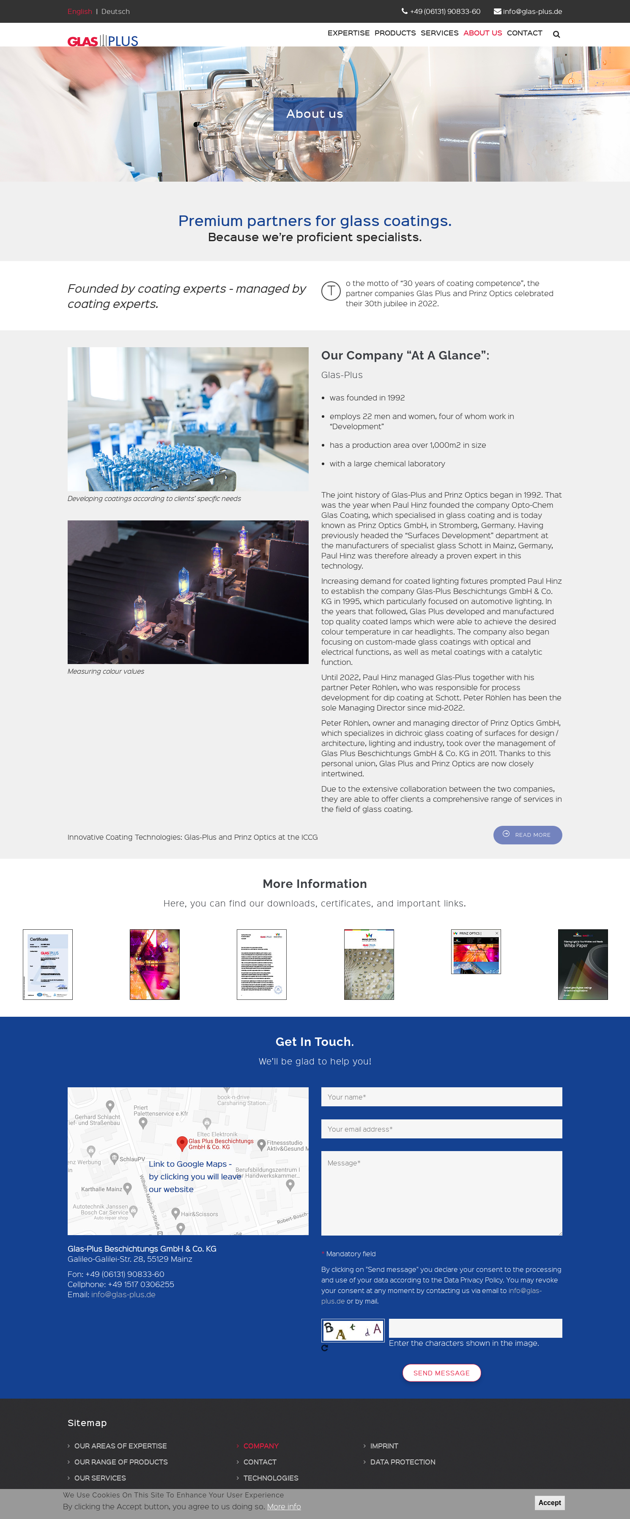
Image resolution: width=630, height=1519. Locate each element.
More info (284, 1506)
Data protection (403, 1475)
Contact (519, 41)
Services (416, 41)
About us (468, 41)
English (80, 11)
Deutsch (115, 11)
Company (261, 1459)
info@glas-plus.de (123, 1308)
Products (362, 41)
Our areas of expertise (120, 1459)
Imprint (384, 1459)
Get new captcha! (324, 1361)
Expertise (307, 41)
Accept (550, 1502)
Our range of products (121, 1475)
